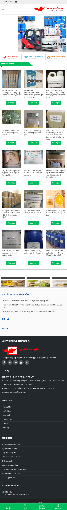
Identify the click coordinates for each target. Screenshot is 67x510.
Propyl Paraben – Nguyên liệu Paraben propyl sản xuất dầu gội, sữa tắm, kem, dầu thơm (55, 174)
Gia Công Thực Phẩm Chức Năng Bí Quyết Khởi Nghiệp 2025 (26, 301)
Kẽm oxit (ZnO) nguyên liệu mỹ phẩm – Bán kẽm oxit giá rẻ (33, 173)
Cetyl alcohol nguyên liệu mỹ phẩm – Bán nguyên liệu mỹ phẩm (11, 173)
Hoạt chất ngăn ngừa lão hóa (12, 457)
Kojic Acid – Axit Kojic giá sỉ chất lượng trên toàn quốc (33, 133)
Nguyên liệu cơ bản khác (11, 473)
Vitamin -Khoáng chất (10, 465)
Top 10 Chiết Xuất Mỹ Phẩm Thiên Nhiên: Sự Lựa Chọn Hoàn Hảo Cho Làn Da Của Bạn (32, 306)
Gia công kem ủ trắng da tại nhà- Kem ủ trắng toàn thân (55, 213)
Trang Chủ (7, 407)
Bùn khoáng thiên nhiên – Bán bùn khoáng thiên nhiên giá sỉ (11, 133)
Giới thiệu (7, 411)
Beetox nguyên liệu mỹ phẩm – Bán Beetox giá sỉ (33, 252)
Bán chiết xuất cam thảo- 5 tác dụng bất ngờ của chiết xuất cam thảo (29, 312)
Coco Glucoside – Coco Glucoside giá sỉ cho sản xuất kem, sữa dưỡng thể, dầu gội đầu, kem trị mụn (55, 135)
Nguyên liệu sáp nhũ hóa (11, 444)
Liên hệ (6, 428)
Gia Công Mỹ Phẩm (9, 478)
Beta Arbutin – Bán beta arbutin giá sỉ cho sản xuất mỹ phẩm (10, 253)
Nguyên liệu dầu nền (9, 448)
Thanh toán (7, 419)
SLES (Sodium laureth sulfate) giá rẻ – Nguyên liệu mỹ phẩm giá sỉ (55, 253)
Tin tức (5, 424)
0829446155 (7, 2)
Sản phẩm (7, 415)
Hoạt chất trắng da (9, 453)
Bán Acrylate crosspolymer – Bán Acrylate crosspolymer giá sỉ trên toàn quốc (33, 94)
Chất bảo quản (7, 461)
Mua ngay (11, 103)
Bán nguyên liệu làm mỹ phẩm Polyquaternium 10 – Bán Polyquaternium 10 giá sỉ (11, 214)
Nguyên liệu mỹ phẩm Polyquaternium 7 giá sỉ (32, 212)
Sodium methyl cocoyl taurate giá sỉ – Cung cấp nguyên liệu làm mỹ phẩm (11, 93)
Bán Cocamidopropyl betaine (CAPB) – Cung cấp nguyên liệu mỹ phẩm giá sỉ (55, 94)
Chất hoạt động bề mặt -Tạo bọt (14, 469)
